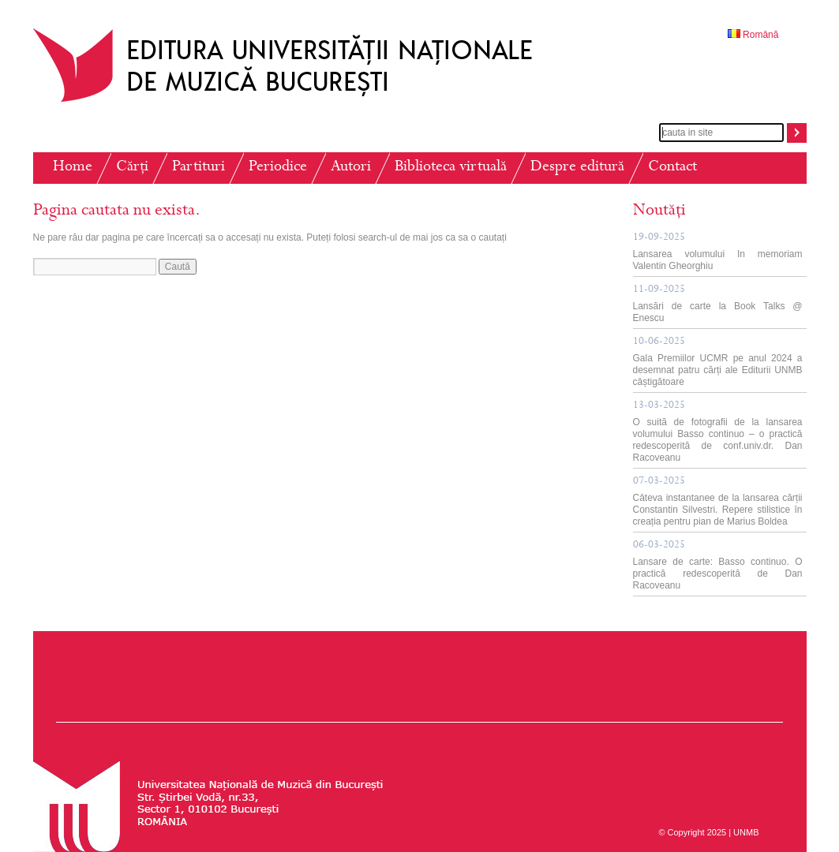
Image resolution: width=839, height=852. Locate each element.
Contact (672, 167)
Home (72, 167)
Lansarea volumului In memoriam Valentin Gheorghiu (718, 252)
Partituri (198, 167)
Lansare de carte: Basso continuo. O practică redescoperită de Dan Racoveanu (718, 565)
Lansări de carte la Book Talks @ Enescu (718, 304)
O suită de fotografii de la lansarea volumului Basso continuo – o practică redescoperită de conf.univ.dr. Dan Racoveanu (718, 432)
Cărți (132, 167)
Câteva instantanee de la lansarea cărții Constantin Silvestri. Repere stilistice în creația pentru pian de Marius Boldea (718, 501)
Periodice (278, 167)
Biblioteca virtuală (451, 167)
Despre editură (577, 167)
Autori (351, 167)
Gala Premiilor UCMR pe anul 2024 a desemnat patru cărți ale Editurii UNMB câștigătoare (718, 362)
